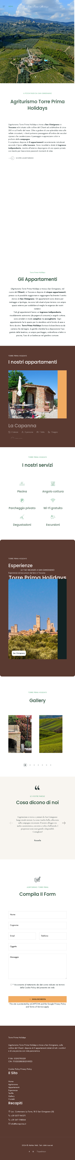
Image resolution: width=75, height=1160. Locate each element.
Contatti (11, 1099)
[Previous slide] (11, 823)
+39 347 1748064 (17, 1119)
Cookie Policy (30, 987)
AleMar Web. (33, 1145)
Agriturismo (13, 1084)
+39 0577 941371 (17, 1115)
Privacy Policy (26, 1069)
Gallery (11, 1096)
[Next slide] (63, 823)
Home (10, 1081)
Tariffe (10, 1093)
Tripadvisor (41, 1151)
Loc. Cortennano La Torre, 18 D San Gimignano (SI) (31, 1111)
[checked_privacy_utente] (11, 984)
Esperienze (13, 1090)
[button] (25, 765)
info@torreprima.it (17, 1123)
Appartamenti (13, 1087)
